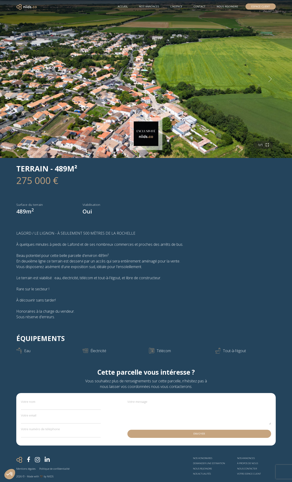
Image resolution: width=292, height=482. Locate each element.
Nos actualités (202, 473)
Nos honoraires (202, 458)
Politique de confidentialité (54, 468)
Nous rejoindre (227, 6)
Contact (199, 6)
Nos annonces (246, 458)
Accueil (123, 6)
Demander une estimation (209, 463)
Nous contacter (247, 468)
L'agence (176, 6)
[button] (9, 474)
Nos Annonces (149, 6)
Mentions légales (26, 468)
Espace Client (260, 6)
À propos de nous (247, 463)
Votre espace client (249, 473)
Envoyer (199, 433)
